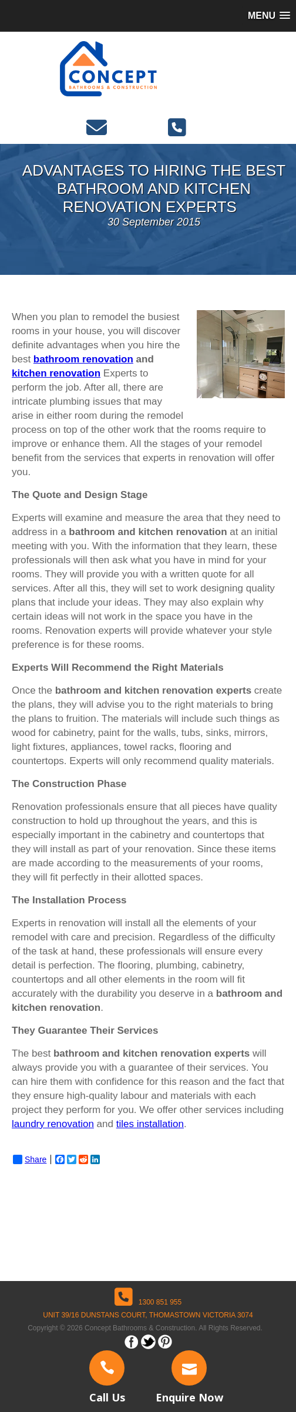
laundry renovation (53, 1123)
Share (29, 1159)
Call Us (107, 1397)
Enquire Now (189, 1397)
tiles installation (150, 1123)
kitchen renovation (56, 373)
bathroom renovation (83, 359)
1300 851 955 (148, 1302)
